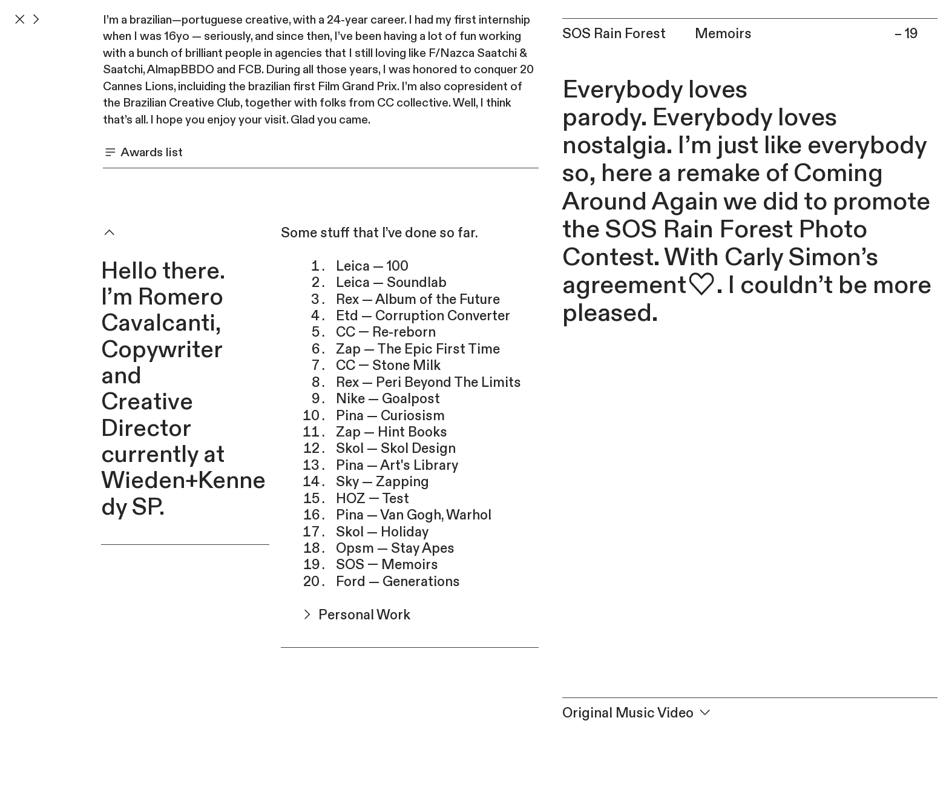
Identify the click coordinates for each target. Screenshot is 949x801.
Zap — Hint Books (391, 432)
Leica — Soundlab (391, 283)
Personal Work (345, 615)
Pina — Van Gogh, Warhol (413, 515)
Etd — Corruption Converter (423, 316)
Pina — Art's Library (397, 466)
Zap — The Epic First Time (418, 349)
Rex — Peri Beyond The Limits (428, 383)
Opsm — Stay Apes (395, 548)
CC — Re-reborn (386, 332)
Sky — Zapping (382, 482)
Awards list (143, 152)
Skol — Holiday (382, 532)
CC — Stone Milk (388, 366)
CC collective (412, 103)
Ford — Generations (398, 582)
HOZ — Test (372, 499)
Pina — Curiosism (390, 416)
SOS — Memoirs (387, 565)
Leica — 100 (372, 266)
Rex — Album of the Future (418, 300)
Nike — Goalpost (388, 399)
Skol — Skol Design (396, 449)
